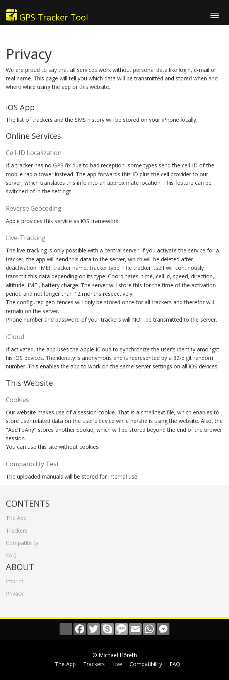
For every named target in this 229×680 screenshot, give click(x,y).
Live (117, 664)
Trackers (16, 528)
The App (16, 515)
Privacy (15, 591)
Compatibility (22, 540)
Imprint (15, 578)
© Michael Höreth (114, 655)
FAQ (11, 553)
